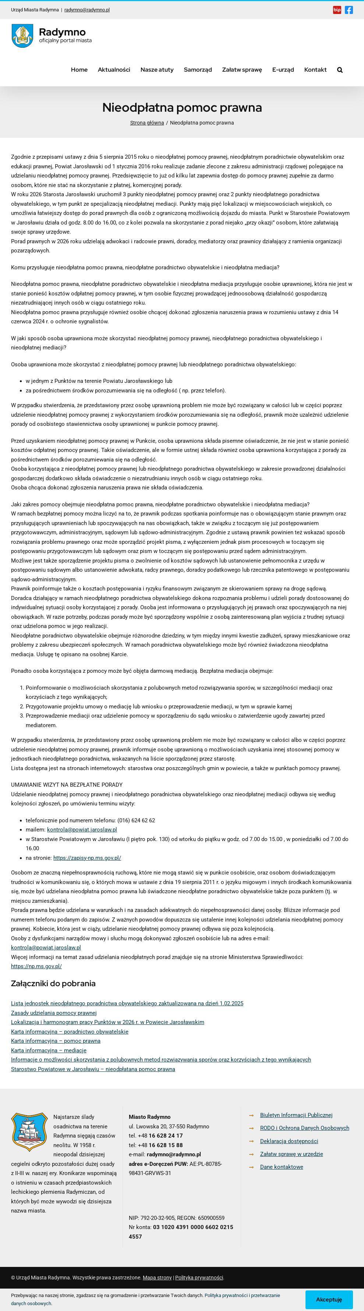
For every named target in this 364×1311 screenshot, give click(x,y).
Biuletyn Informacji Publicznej (296, 1115)
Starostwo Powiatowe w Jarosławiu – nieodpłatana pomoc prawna (93, 1069)
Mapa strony (157, 1278)
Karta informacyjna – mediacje (48, 1050)
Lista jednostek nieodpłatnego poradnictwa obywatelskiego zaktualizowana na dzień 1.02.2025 (127, 1003)
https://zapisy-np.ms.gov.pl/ (87, 858)
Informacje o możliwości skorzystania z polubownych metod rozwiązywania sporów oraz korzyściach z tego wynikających (161, 1059)
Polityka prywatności (199, 1278)
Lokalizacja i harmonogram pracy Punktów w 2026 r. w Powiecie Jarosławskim (107, 1022)
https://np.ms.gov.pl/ (36, 966)
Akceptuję (329, 1299)
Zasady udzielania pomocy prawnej (54, 1013)
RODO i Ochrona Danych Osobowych (304, 1128)
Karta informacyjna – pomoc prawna (55, 1041)
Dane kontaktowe (281, 1167)
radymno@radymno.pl (87, 9)
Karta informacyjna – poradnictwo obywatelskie (69, 1031)
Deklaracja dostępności (289, 1141)
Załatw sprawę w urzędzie (291, 1154)
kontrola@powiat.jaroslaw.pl (82, 829)
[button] (340, 69)
